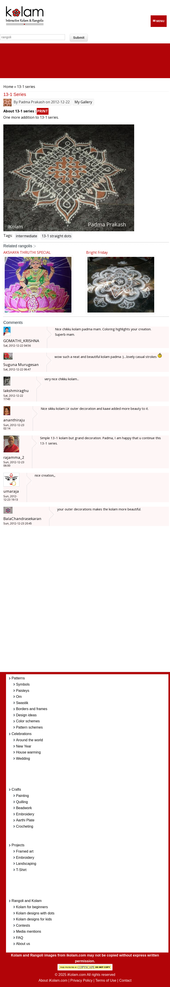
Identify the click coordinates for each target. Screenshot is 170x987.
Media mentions (28, 931)
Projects (18, 845)
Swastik (22, 703)
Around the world (29, 740)
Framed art (24, 851)
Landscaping (26, 863)
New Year (23, 746)
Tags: (7, 235)
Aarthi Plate (25, 820)
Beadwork (24, 808)
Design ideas (26, 715)
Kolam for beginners (32, 907)
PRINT (42, 111)
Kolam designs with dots (35, 913)
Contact (125, 980)
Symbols (23, 684)
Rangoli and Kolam (27, 901)
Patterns (18, 678)
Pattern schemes (29, 727)
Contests (23, 925)
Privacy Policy (81, 980)
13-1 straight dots (56, 236)
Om (19, 697)
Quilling (22, 802)
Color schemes (28, 721)
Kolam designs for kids (34, 919)
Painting (22, 796)
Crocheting (24, 826)
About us (23, 944)
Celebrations (22, 734)
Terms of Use (105, 980)
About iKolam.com (52, 980)
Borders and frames (31, 709)
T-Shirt (21, 870)
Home (8, 86)
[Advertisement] (92, 601)
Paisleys (22, 691)
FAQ (19, 938)
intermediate (26, 236)
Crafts (16, 789)
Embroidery (25, 814)
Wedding (23, 758)
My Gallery (83, 102)
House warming (28, 752)
